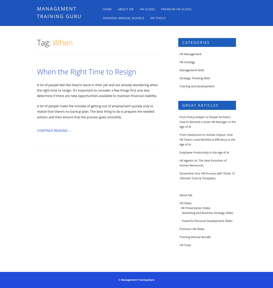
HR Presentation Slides (195, 208)
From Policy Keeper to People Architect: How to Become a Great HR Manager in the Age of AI (207, 122)
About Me (126, 9)
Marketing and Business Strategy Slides (207, 213)
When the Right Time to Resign (86, 72)
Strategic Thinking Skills (194, 78)
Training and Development (196, 86)
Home (107, 9)
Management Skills (191, 70)
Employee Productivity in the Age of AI (204, 152)
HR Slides (147, 9)
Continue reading (54, 130)
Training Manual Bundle (123, 18)
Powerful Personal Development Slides (207, 221)
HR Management (190, 54)
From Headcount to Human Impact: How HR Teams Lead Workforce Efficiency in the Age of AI (207, 139)
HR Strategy (187, 62)
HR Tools (157, 18)
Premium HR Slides (176, 9)
